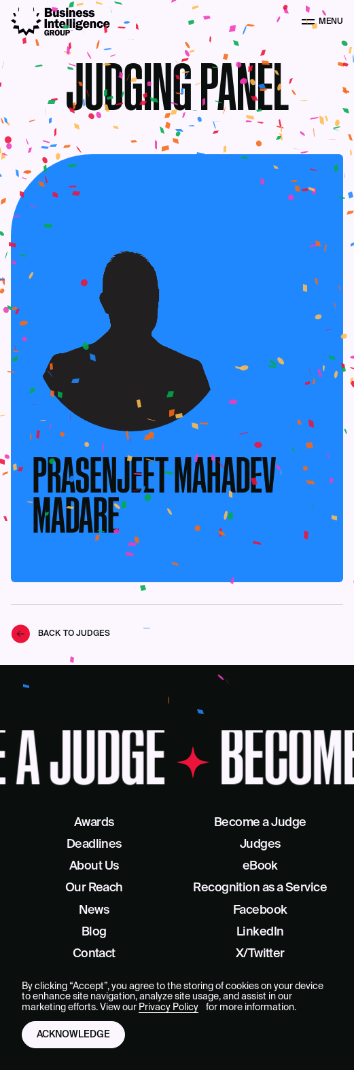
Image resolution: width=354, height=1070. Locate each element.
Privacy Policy (168, 1007)
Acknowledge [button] (73, 1034)
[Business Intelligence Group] (60, 21)
